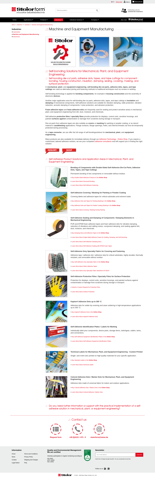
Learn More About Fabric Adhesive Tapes (84, 266)
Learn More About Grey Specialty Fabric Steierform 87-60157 (90, 270)
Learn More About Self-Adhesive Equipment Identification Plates (91, 341)
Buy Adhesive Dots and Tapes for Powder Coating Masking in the (96, 205)
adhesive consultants (103, 141)
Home (15, 20)
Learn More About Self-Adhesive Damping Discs (86, 241)
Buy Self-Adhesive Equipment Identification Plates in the (93, 336)
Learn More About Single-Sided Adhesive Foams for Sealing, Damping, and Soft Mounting (99, 237)
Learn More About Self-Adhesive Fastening (85, 185)
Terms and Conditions (31, 454)
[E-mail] (115, 455)
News (13, 457)
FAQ (25, 463)
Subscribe (139, 454)
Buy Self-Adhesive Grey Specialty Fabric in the (90, 262)
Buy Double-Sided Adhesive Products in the (89, 177)
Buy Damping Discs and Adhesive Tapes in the (90, 233)
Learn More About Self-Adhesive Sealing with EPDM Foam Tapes (92, 246)
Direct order (119, 2)
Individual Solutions (77, 20)
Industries (58, 20)
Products (43, 20)
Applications (28, 20)
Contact (14, 460)
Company (95, 20)
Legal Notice (15, 463)
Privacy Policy (28, 457)
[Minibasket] (137, 2)
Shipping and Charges (31, 460)
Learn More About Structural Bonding (83, 181)
